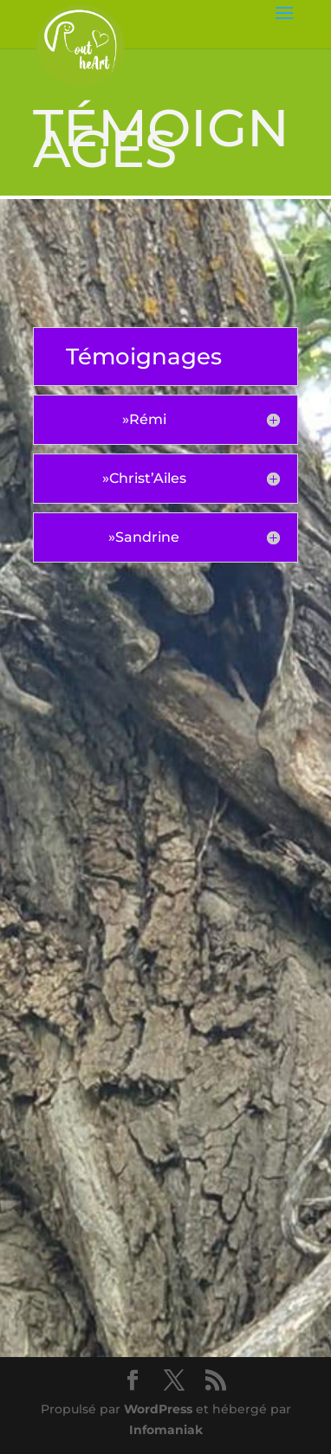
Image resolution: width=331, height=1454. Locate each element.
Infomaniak (166, 1430)
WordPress (158, 1409)
